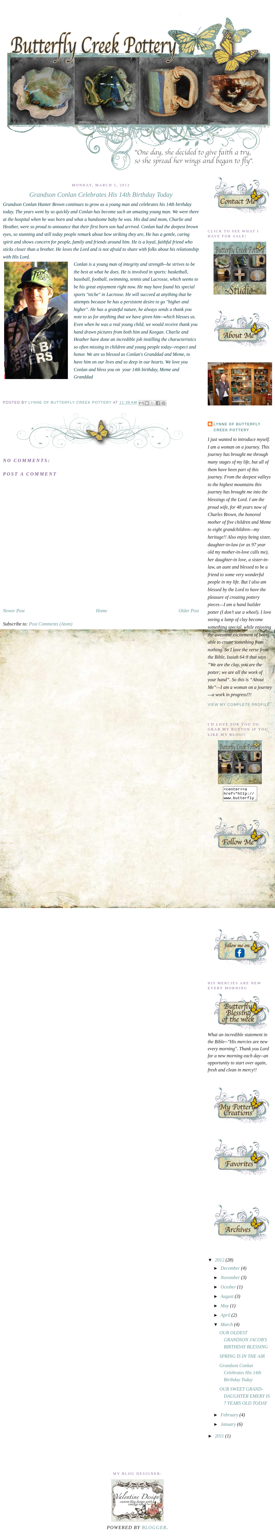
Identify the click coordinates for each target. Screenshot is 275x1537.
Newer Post (14, 610)
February (230, 1417)
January (229, 1426)
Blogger (154, 1530)
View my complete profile (239, 705)
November (231, 1280)
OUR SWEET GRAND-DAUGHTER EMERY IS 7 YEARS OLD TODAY (244, 1398)
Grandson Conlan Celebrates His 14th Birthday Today (240, 1375)
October (229, 1289)
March (227, 1327)
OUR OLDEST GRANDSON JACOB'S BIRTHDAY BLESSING (243, 1342)
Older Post (188, 610)
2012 (220, 1262)
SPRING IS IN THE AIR (242, 1358)
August (228, 1298)
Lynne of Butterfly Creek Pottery (70, 403)
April (226, 1317)
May (225, 1308)
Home (101, 610)
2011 (220, 1438)
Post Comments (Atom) (50, 623)
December (231, 1270)
